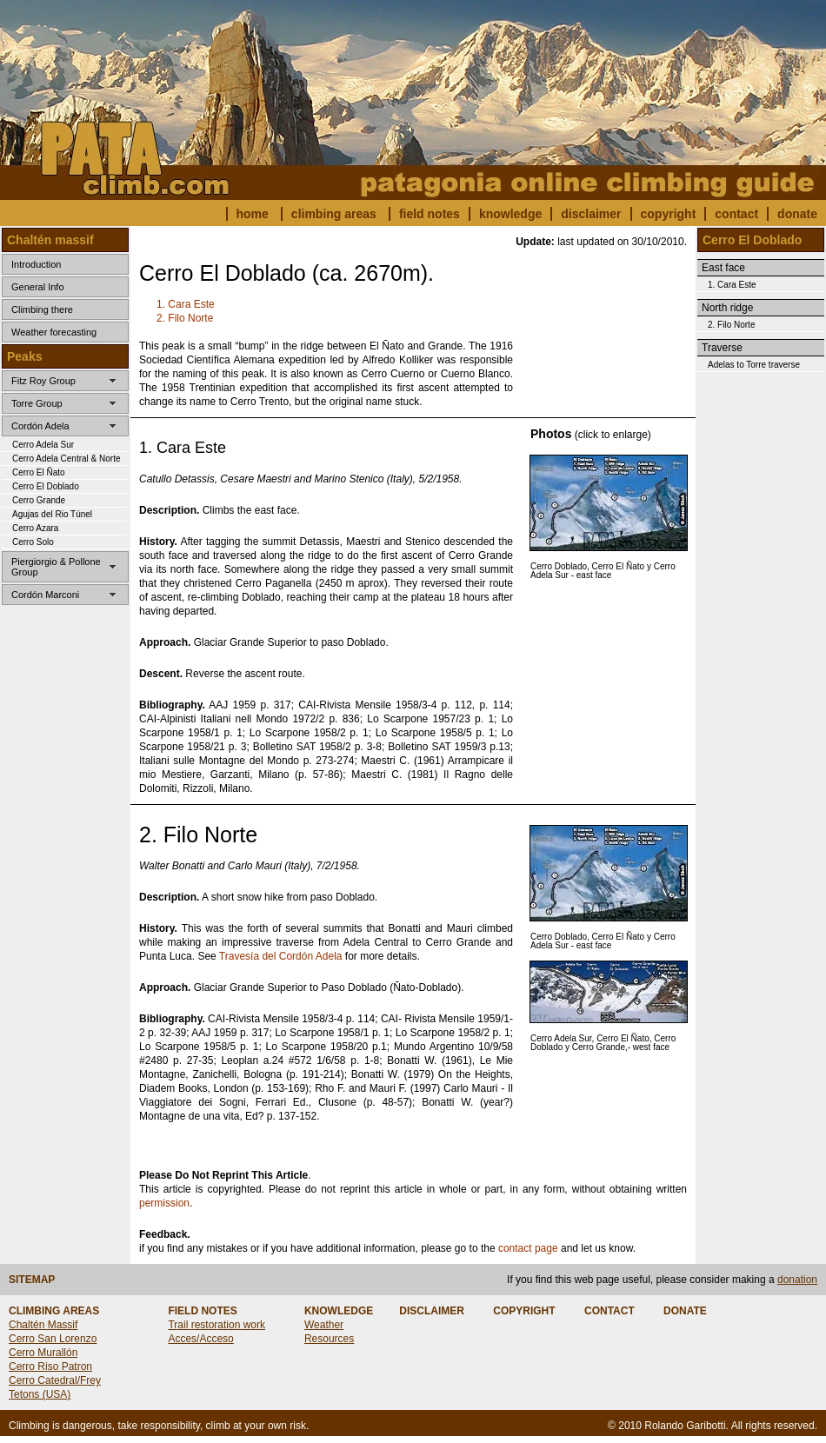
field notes (429, 214)
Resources (329, 1339)
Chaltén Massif (43, 1325)
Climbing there (42, 309)
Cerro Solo (33, 542)
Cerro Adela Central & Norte (66, 458)
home (252, 214)
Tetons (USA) (39, 1394)
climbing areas (333, 214)
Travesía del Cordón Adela (281, 956)
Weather (323, 1325)
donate (797, 214)
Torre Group (37, 403)
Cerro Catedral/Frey (55, 1380)
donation (797, 1279)
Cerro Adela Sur (43, 444)
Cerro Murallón (43, 1353)
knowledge (510, 214)
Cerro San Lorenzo (53, 1339)
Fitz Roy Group (43, 381)
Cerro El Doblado (45, 486)
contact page (528, 1248)
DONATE (685, 1311)
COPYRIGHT (524, 1311)
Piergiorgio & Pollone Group (56, 566)
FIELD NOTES (202, 1311)
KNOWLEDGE (338, 1311)
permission (164, 1203)
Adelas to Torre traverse (754, 364)
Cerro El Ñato (38, 472)
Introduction (36, 264)
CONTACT (609, 1311)
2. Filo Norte (185, 318)
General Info (37, 287)
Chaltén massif (50, 240)
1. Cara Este (186, 304)
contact (736, 214)
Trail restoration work (216, 1325)
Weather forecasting (54, 332)
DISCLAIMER (431, 1311)
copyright (668, 214)
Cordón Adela (40, 426)
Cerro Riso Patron (50, 1366)
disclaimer (591, 214)
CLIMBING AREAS (54, 1311)
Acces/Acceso (200, 1339)
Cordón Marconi (45, 594)
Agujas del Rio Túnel (52, 514)
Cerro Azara (35, 528)
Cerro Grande (38, 500)
